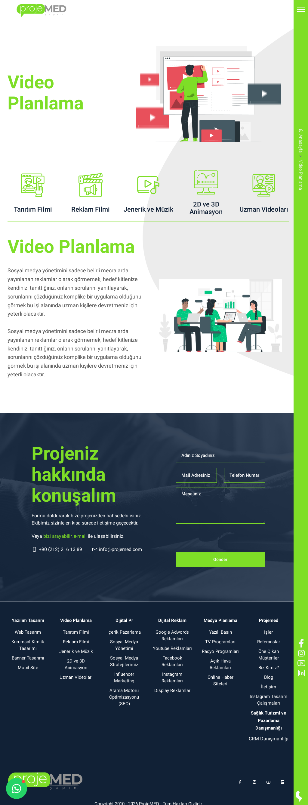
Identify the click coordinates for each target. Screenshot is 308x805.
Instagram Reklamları (172, 678)
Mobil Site (28, 667)
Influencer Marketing (124, 678)
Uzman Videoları (76, 677)
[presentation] (221, 540)
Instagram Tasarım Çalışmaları (268, 700)
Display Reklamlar (172, 690)
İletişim (268, 687)
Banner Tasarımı (28, 658)
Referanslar (268, 641)
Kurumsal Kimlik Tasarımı (27, 645)
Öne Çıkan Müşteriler (268, 655)
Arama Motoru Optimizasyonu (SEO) (124, 697)
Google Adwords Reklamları (172, 635)
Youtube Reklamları (172, 648)
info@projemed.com (117, 549)
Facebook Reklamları (172, 661)
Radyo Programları (220, 651)
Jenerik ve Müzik (76, 651)
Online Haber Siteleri (220, 681)
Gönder (220, 559)
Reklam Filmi (76, 641)
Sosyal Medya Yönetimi (124, 645)
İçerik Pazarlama (124, 632)
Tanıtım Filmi (76, 632)
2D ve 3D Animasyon (76, 664)
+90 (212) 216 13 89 (57, 549)
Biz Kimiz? (268, 667)
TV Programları (220, 641)
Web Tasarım (28, 632)
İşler (268, 632)
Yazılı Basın (220, 632)
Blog (268, 677)
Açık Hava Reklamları (220, 664)
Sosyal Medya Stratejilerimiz (124, 661)
